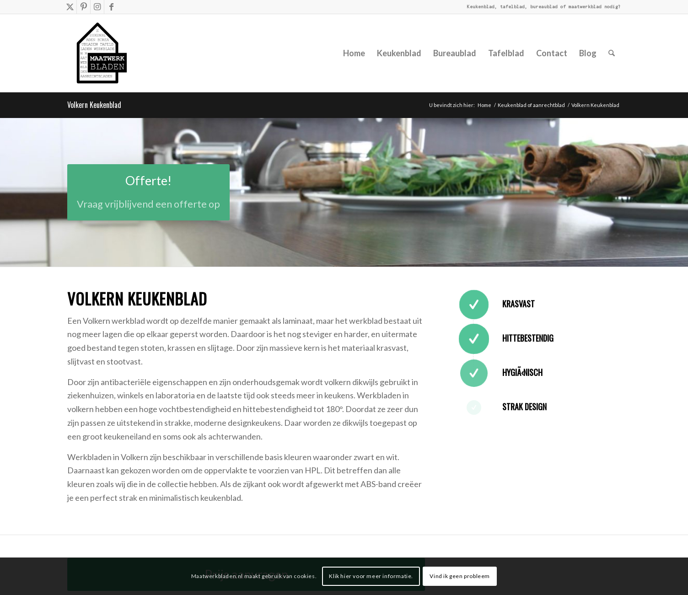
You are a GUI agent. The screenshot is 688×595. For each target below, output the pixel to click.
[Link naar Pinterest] (83, 7)
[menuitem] (354, 53)
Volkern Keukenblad (94, 104)
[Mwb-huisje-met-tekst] (106, 53)
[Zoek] (611, 53)
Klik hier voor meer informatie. (371, 576)
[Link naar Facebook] (111, 7)
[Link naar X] (69, 7)
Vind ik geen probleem (460, 576)
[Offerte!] (148, 192)
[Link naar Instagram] (97, 7)
